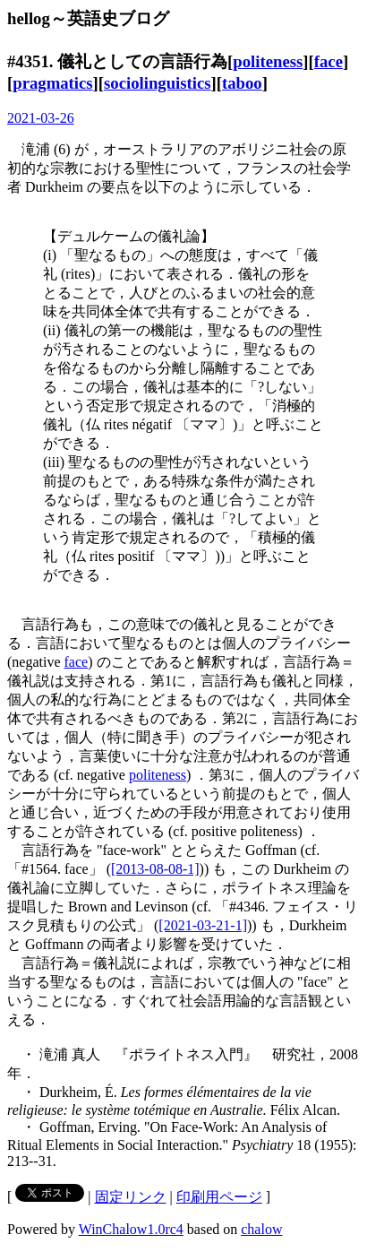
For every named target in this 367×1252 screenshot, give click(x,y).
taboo (242, 82)
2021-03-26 (40, 117)
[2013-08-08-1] (155, 868)
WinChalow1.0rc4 (131, 1229)
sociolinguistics (157, 82)
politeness (268, 61)
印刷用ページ (219, 1197)
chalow (261, 1229)
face (328, 61)
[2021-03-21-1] (202, 925)
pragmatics (52, 82)
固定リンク (130, 1197)
